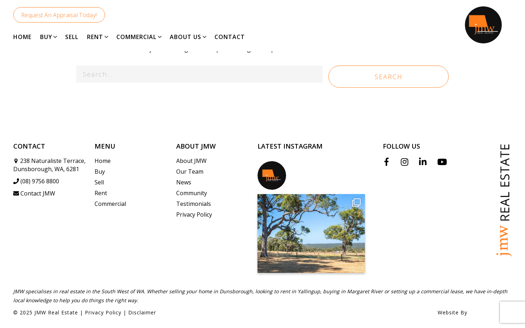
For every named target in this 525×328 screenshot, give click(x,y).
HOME (22, 37)
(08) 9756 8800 (36, 181)
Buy (100, 171)
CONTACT (230, 37)
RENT (95, 37)
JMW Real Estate (56, 312)
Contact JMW (34, 193)
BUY (46, 37)
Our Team (189, 171)
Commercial (110, 204)
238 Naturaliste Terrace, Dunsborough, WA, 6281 (49, 165)
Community (191, 193)
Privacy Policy (194, 214)
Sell (99, 182)
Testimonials (193, 204)
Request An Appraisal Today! (59, 15)
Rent (101, 193)
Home (103, 161)
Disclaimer (142, 312)
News (183, 182)
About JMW (191, 161)
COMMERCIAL (136, 37)
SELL (71, 37)
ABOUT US (185, 37)
